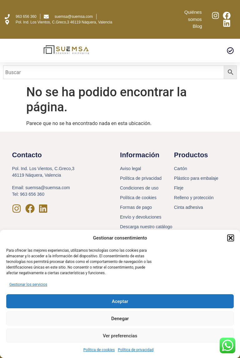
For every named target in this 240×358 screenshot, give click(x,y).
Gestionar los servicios (28, 284)
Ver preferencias (120, 336)
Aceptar (120, 301)
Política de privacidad (135, 350)
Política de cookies (99, 350)
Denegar (120, 318)
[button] (231, 238)
